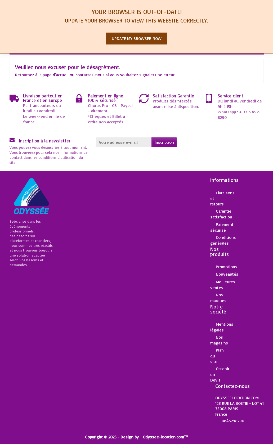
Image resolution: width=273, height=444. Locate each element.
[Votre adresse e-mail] (123, 142)
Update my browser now (137, 38)
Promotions (226, 266)
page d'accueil (56, 74)
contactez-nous (90, 74)
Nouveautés (227, 274)
